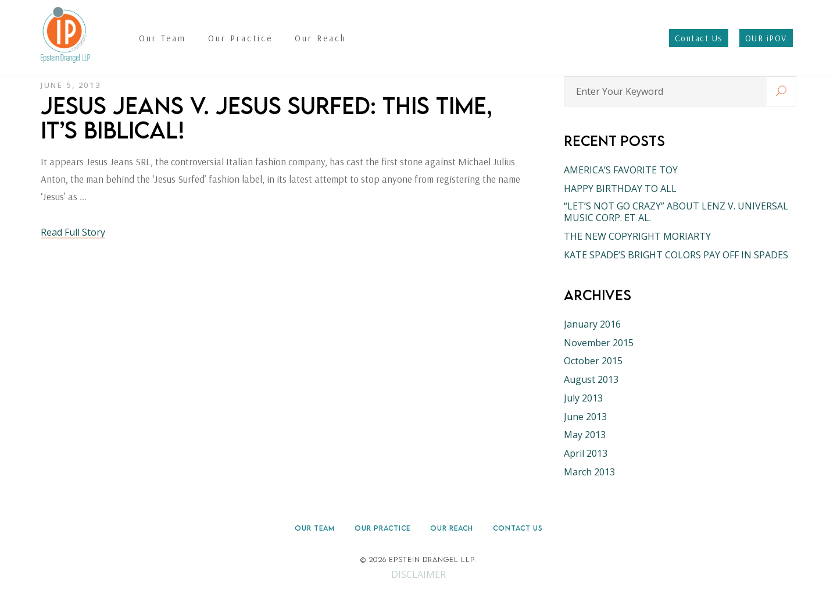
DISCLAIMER (418, 574)
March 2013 (589, 472)
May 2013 (585, 434)
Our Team (315, 528)
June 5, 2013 (71, 85)
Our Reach (451, 528)
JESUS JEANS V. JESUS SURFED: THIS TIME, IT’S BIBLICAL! (266, 117)
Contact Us (518, 528)
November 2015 (599, 343)
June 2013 (585, 416)
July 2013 (583, 398)
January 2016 (592, 324)
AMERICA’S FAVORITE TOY (621, 170)
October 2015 (593, 361)
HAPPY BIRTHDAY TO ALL (620, 188)
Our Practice (382, 528)
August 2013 (591, 379)
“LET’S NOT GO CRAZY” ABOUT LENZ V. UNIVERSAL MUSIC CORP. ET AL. (676, 211)
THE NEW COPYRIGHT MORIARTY (637, 236)
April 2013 (585, 453)
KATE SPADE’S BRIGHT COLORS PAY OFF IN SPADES (676, 255)
